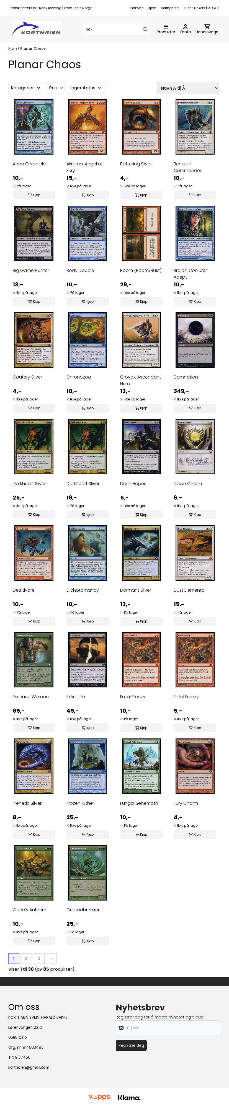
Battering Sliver (136, 164)
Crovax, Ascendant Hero (140, 380)
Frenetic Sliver (27, 803)
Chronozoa (78, 377)
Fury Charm (186, 803)
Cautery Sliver (27, 377)
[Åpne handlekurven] (207, 29)
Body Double (80, 270)
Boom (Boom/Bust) (140, 270)
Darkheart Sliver (29, 483)
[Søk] (116, 29)
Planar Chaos (33, 48)
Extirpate (75, 697)
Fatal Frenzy (132, 697)
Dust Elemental (189, 590)
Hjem (152, 8)
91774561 (23, 1057)
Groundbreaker (82, 910)
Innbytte (136, 8)
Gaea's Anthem (29, 910)
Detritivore (24, 590)
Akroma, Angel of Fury (84, 167)
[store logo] (36, 29)
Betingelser (170, 8)
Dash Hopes (133, 483)
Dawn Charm (188, 483)
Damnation (186, 377)
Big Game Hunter (31, 270)
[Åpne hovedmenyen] (166, 29)
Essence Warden (31, 697)
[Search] (145, 29)
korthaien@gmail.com (28, 1067)
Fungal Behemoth (139, 803)
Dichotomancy (82, 590)
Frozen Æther (80, 803)
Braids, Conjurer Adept (190, 273)
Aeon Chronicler (30, 164)
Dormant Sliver (135, 590)
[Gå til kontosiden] (185, 29)
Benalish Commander (187, 167)
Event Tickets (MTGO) (201, 8)
